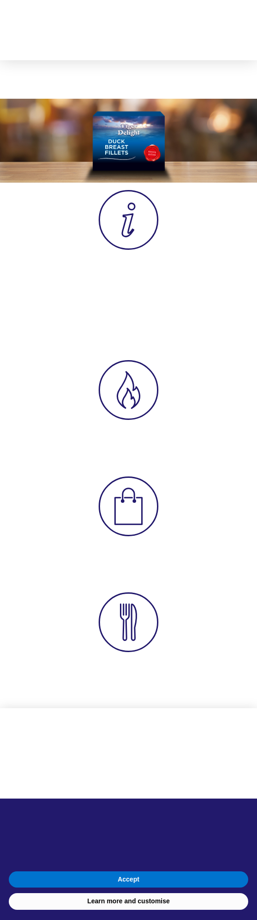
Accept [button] (128, 879)
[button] (234, 30)
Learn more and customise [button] (128, 901)
